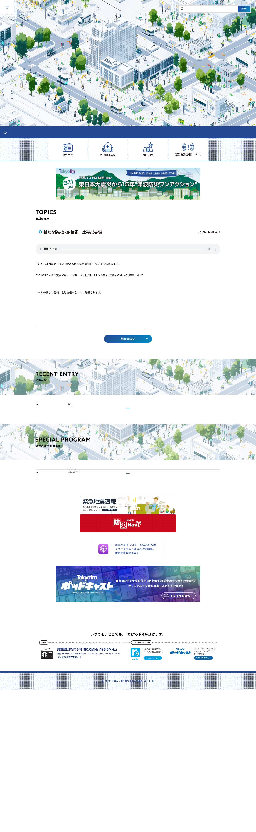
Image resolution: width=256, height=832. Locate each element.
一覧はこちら (127, 477)
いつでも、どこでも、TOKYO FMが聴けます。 (128, 804)
